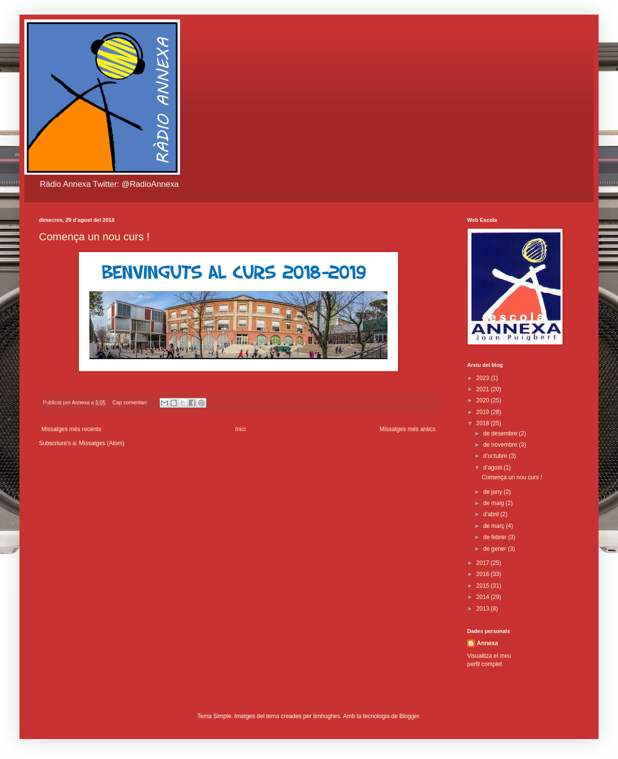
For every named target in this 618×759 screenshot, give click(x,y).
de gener (495, 548)
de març (494, 526)
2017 (483, 563)
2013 (483, 608)
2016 (483, 574)
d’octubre (496, 455)
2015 (483, 585)
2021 (483, 389)
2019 (483, 412)
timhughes (326, 716)
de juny (493, 491)
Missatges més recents (71, 429)
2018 (483, 423)
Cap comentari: (130, 402)
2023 (483, 378)
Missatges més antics (408, 429)
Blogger (409, 716)
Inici (240, 429)
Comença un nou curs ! (94, 237)
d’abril (491, 514)
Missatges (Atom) (101, 443)
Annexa (487, 643)
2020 (483, 400)
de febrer (495, 537)
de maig (494, 503)
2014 (483, 597)
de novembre (501, 444)
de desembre (501, 433)
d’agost (493, 467)
